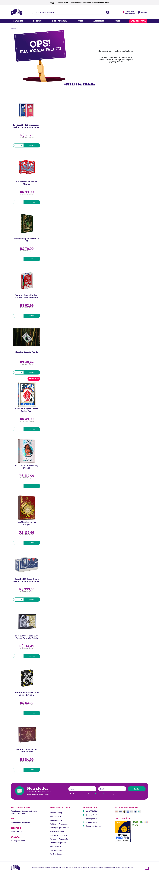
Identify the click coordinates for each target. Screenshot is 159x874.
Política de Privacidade (59, 824)
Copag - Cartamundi (92, 826)
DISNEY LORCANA (59, 21)
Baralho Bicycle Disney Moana (26, 466)
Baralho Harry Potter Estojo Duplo (26, 750)
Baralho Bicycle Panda (26, 352)
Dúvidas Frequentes (58, 843)
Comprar (31, 145)
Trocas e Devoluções (58, 835)
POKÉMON (37, 21)
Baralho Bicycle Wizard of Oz (27, 239)
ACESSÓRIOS (98, 21)
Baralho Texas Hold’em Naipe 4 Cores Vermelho (26, 296)
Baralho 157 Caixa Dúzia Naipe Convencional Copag (26, 580)
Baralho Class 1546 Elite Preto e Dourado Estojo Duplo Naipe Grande (26, 637)
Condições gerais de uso (59, 828)
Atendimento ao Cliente (20, 822)
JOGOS (80, 21)
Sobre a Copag (56, 813)
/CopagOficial (90, 822)
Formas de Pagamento (59, 839)
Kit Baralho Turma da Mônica (26, 182)
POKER (117, 21)
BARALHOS (18, 21)
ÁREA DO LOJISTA (138, 21)
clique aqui (116, 59)
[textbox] (71, 12)
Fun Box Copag (56, 854)
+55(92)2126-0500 (18, 841)
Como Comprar (56, 820)
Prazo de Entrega (57, 831)
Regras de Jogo (56, 850)
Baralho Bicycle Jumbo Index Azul (26, 409)
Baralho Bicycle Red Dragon (27, 523)
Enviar (136, 789)
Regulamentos (56, 846)
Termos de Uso (100, 794)
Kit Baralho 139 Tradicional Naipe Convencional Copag (26, 126)
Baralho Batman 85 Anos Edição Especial (27, 693)
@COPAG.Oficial (91, 811)
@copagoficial (90, 815)
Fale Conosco (55, 816)
